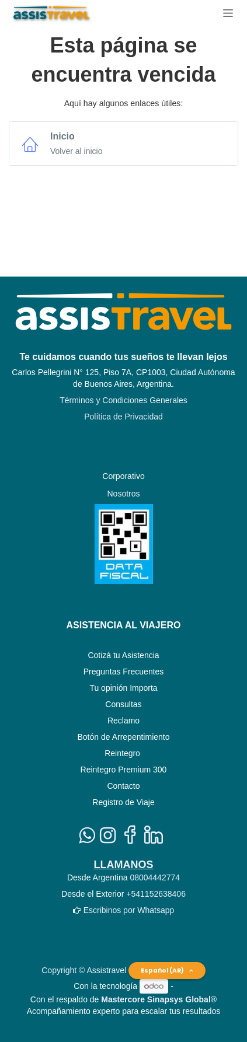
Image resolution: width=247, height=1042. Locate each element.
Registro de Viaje (123, 802)
